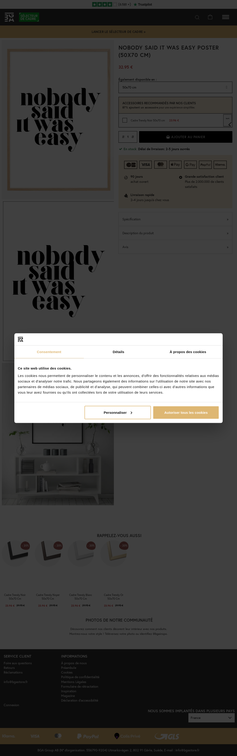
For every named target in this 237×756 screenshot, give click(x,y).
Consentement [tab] (49, 352)
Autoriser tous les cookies (186, 412)
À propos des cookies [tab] (188, 352)
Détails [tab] (118, 352)
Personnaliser (118, 412)
